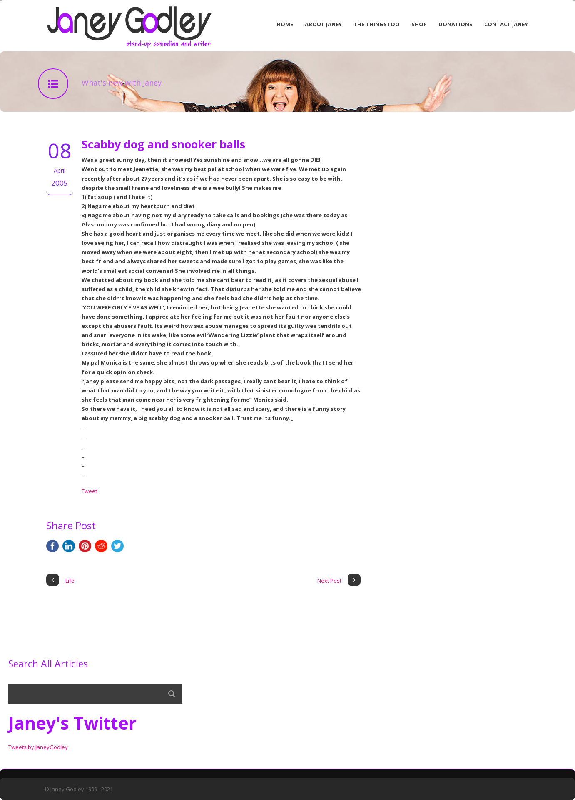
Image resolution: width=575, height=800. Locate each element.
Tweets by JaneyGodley (38, 747)
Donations (455, 24)
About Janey (323, 24)
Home (284, 24)
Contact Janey (506, 24)
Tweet (89, 491)
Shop (419, 24)
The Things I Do (376, 24)
